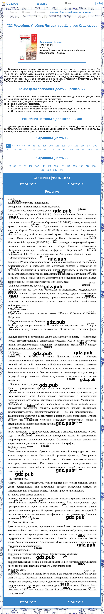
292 (64, 149)
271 (58, 149)
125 (63, 146)
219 (42, 170)
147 (37, 166)
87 (29, 146)
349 (96, 149)
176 (68, 166)
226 (20, 149)
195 (75, 166)
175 (89, 146)
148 (43, 166)
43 (13, 146)
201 (95, 146)
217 (87, 166)
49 (15, 166)
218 (94, 166)
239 (55, 170)
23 (10, 166)
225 (14, 149)
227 (27, 149)
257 (46, 149)
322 (83, 149)
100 (31, 166)
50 (20, 166)
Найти (99, 3)
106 (51, 146)
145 (76, 146)
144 (70, 146)
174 (82, 146)
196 (81, 166)
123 (57, 146)
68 (18, 146)
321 (77, 149)
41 (8, 146)
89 (39, 146)
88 (34, 146)
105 (44, 146)
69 (23, 146)
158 (49, 166)
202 (8, 149)
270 (52, 149)
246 (33, 149)
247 (39, 149)
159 (56, 166)
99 (25, 166)
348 (90, 149)
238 (49, 170)
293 (71, 149)
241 (61, 170)
